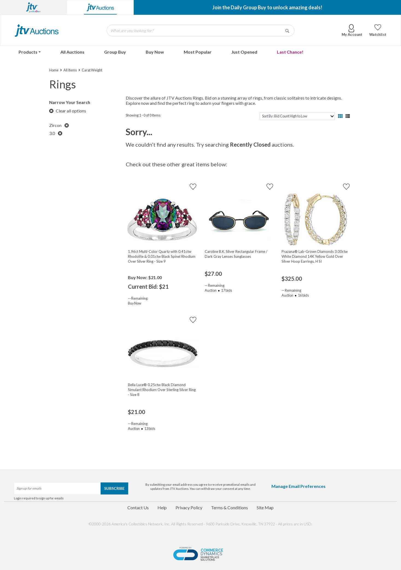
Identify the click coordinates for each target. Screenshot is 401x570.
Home (53, 70)
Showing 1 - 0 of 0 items (143, 115)
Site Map (265, 507)
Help (162, 507)
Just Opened (244, 51)
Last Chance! (290, 51)
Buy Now (155, 51)
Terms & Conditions (229, 507)
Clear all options (67, 110)
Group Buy (115, 51)
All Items (70, 70)
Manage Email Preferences (298, 486)
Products (28, 51)
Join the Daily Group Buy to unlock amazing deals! (267, 7)
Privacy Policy (188, 507)
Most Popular (198, 51)
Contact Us (138, 507)
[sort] (297, 116)
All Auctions (72, 51)
